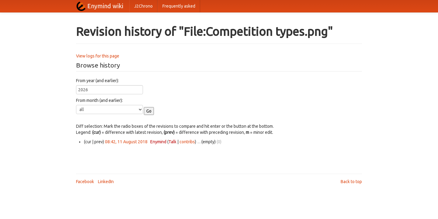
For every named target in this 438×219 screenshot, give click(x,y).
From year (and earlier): (97, 80)
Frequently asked (178, 6)
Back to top (351, 181)
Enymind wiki (105, 5)
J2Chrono (143, 6)
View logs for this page (97, 56)
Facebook (85, 181)
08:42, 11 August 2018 (126, 141)
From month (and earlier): (99, 100)
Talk (172, 141)
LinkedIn (106, 181)
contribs (187, 141)
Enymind (158, 141)
